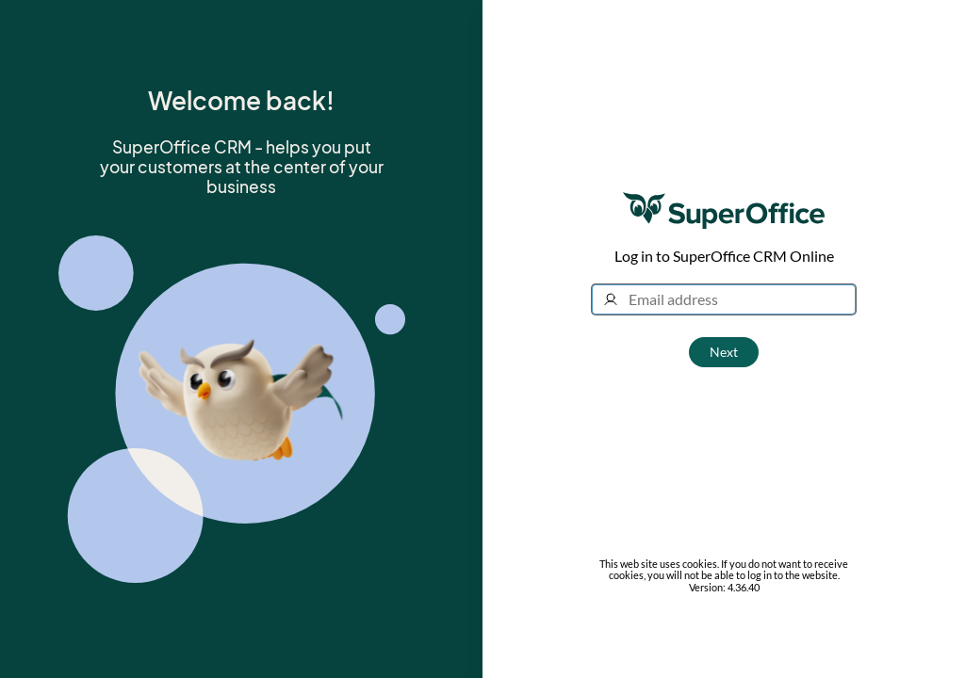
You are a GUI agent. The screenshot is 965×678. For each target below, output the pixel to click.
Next (724, 352)
